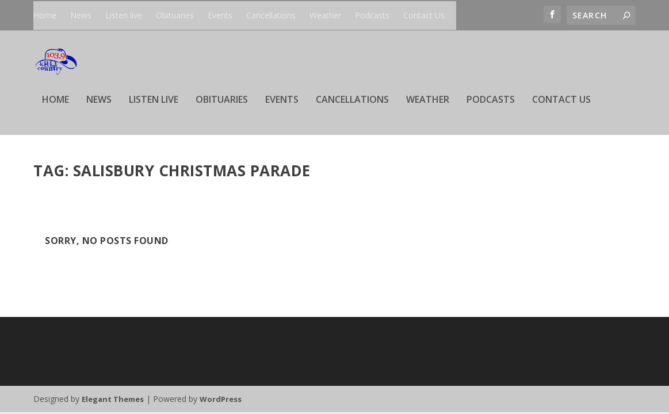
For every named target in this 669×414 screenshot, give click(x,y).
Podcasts (372, 15)
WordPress (221, 401)
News (80, 15)
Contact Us (424, 15)
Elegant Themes (113, 401)
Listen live (123, 15)
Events (220, 15)
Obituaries (175, 15)
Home (44, 15)
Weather (325, 15)
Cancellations (271, 15)
